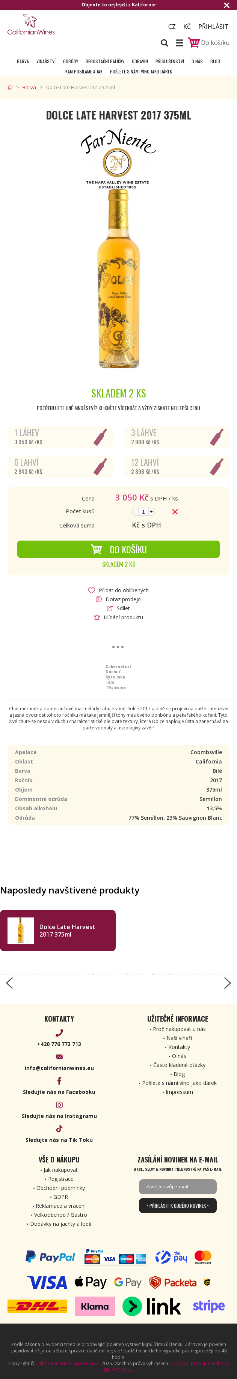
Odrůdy (70, 61)
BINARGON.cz (118, 1370)
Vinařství (46, 61)
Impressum (179, 1091)
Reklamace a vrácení (61, 1205)
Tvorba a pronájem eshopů (200, 1363)
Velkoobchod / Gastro (60, 1214)
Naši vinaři (179, 1037)
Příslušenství (169, 61)
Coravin (140, 61)
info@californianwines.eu (59, 1067)
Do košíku (119, 549)
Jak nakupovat (61, 1169)
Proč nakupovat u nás (179, 1028)
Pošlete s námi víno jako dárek (141, 71)
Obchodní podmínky (60, 1187)
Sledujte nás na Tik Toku (59, 1139)
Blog (215, 61)
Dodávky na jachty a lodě (61, 1223)
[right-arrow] (227, 983)
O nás (197, 61)
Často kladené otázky (179, 1064)
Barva (23, 61)
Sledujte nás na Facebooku (59, 1091)
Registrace (61, 1178)
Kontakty (179, 1046)
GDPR (60, 1196)
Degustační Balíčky (105, 61)
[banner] (49, 24)
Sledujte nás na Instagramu (59, 1115)
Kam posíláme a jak (84, 71)
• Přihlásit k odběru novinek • (177, 1205)
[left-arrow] (9, 983)
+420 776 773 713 (59, 1043)
